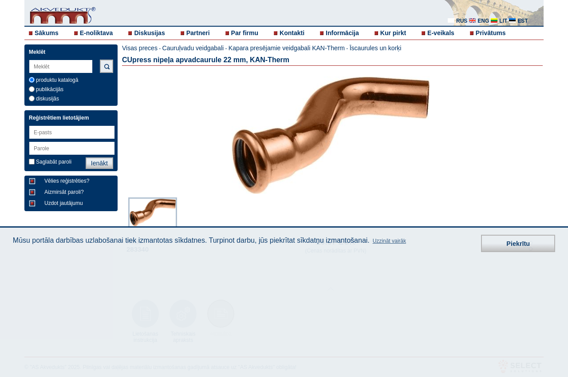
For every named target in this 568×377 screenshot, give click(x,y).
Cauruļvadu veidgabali (193, 48)
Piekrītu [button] (518, 243)
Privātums (491, 32)
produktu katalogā (57, 80)
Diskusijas (149, 32)
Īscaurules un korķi (376, 48)
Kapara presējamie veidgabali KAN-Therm (287, 48)
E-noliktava (96, 32)
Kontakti (292, 32)
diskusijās (47, 99)
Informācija (342, 32)
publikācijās (49, 89)
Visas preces (140, 48)
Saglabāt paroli (53, 162)
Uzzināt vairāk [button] (389, 241)
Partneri (198, 32)
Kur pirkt (393, 32)
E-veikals (440, 32)
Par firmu (244, 32)
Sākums (47, 32)
